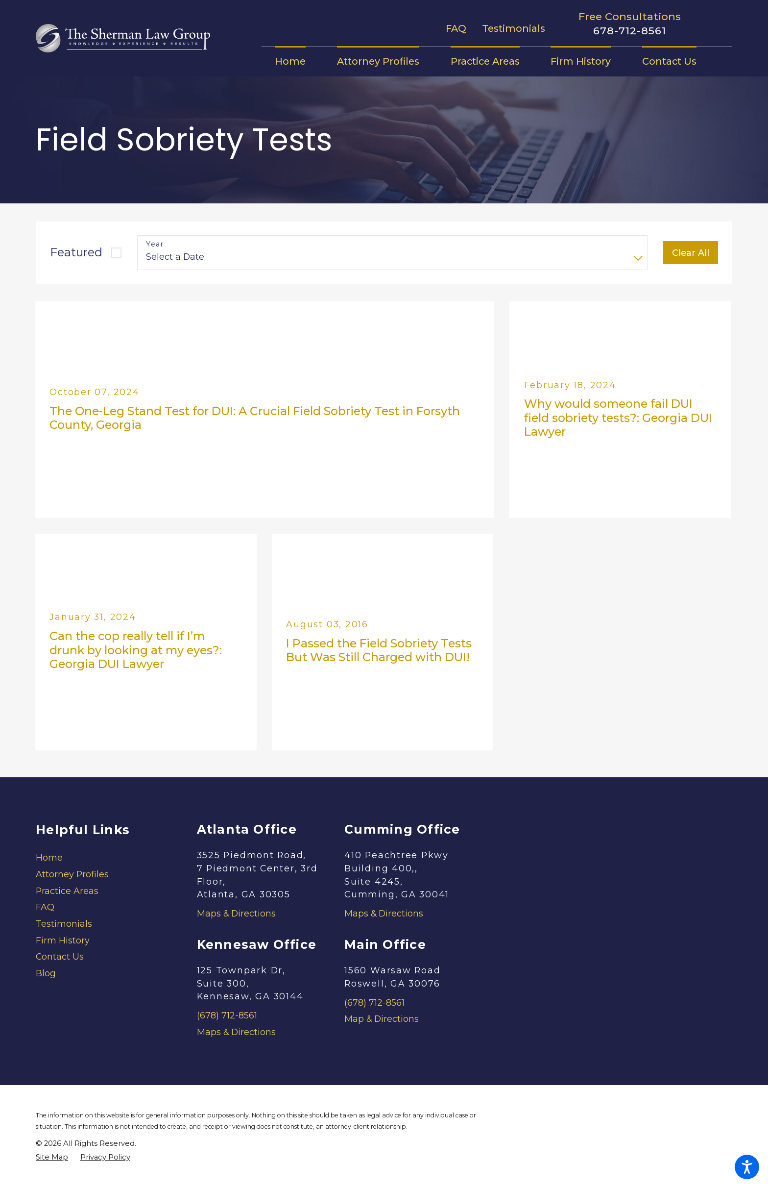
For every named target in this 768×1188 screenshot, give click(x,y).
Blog (46, 973)
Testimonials (513, 28)
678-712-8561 (630, 31)
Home (49, 857)
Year (155, 244)
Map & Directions (381, 1019)
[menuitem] (298, 61)
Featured (76, 252)
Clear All (690, 253)
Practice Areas (67, 891)
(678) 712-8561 (227, 1015)
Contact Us (60, 956)
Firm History (63, 940)
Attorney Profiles (72, 874)
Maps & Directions (236, 913)
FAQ (456, 28)
